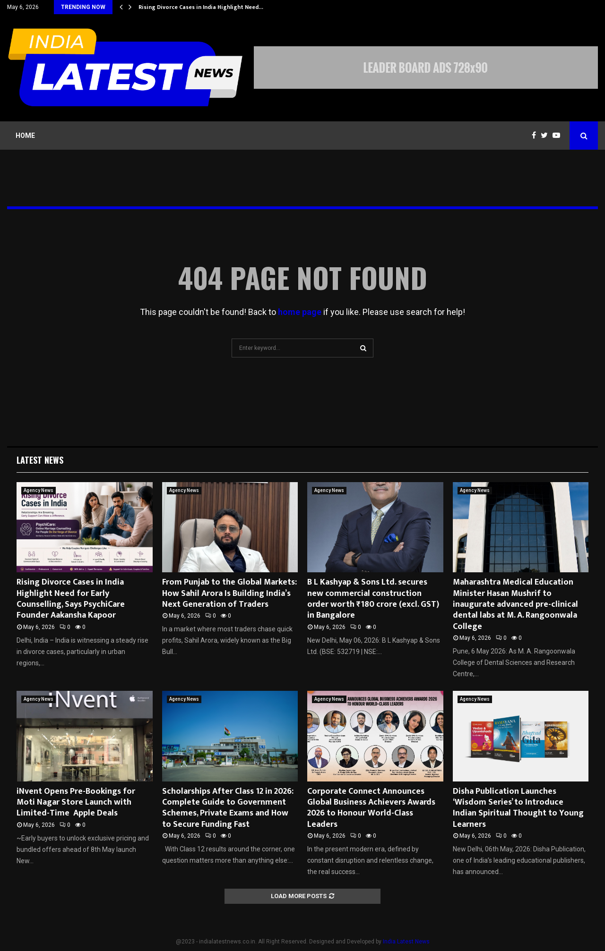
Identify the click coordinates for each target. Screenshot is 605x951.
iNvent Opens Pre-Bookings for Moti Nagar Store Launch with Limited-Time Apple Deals (76, 802)
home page (299, 312)
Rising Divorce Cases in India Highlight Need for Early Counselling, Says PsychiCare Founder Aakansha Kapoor (71, 598)
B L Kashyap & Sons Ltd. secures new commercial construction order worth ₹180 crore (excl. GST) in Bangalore (373, 598)
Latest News (40, 460)
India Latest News (406, 941)
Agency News (38, 490)
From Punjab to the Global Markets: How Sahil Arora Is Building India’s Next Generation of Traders (229, 593)
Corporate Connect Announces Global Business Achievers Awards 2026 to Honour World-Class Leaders (371, 808)
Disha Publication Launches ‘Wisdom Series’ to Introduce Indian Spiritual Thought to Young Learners (518, 808)
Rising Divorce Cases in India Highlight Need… (200, 7)
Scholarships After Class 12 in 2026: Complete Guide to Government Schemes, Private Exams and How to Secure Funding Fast (228, 808)
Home (25, 135)
